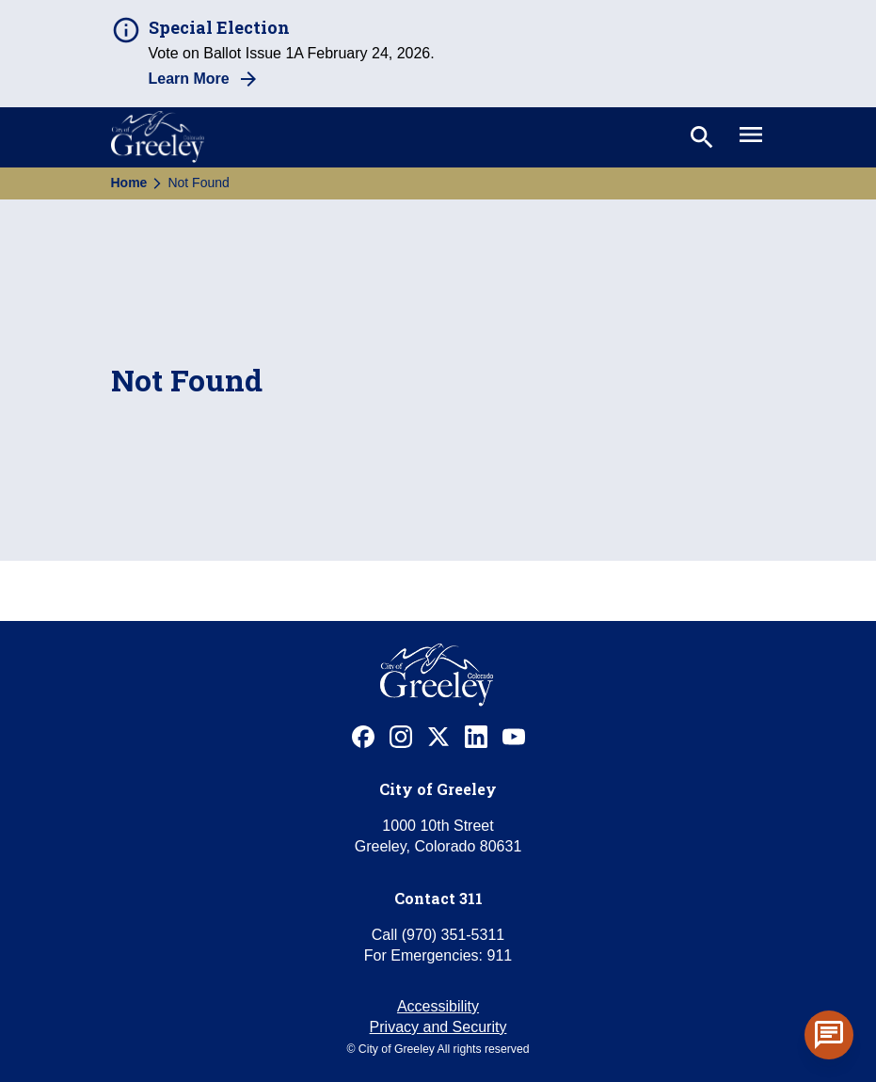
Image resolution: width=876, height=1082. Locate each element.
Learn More (189, 79)
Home (129, 182)
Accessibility (438, 1006)
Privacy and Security (438, 1027)
